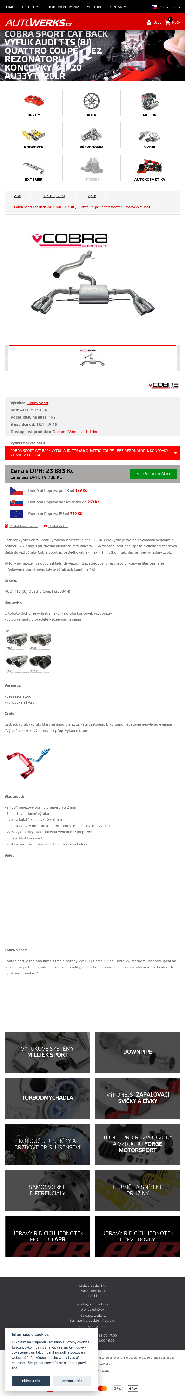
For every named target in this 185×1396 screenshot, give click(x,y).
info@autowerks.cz (92, 1316)
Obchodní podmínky (62, 7)
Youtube (94, 7)
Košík (172, 22)
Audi (17, 196)
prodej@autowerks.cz (92, 1304)
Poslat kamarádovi (21, 526)
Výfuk (92, 196)
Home (9, 7)
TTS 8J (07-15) (54, 196)
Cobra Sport (37, 403)
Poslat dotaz (56, 526)
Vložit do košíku (153, 474)
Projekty (30, 7)
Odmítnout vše (72, 1381)
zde (14, 1368)
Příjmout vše (31, 1381)
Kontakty (117, 7)
